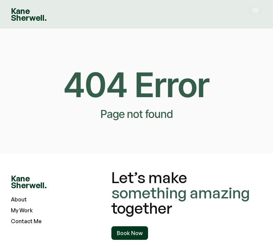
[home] (29, 14)
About (19, 199)
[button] (255, 14)
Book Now (130, 233)
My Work (22, 210)
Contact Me (26, 221)
